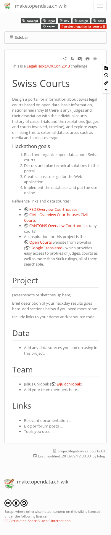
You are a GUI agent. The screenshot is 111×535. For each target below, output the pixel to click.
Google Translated (46, 247)
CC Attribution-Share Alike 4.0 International (37, 520)
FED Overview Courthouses (53, 209)
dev (64, 21)
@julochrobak (69, 384)
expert (50, 26)
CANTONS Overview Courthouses (58, 225)
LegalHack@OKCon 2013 (48, 66)
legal (49, 21)
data (98, 21)
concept (30, 21)
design (81, 21)
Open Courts (40, 242)
